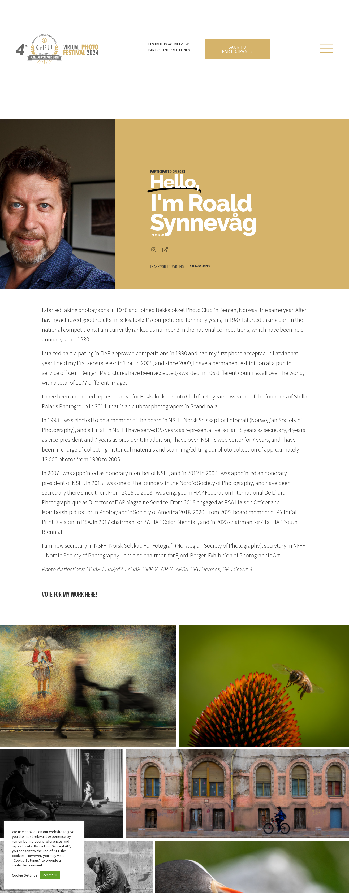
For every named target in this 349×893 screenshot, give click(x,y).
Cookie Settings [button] (24, 875)
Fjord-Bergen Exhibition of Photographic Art (228, 555)
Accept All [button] (50, 875)
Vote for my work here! (69, 594)
